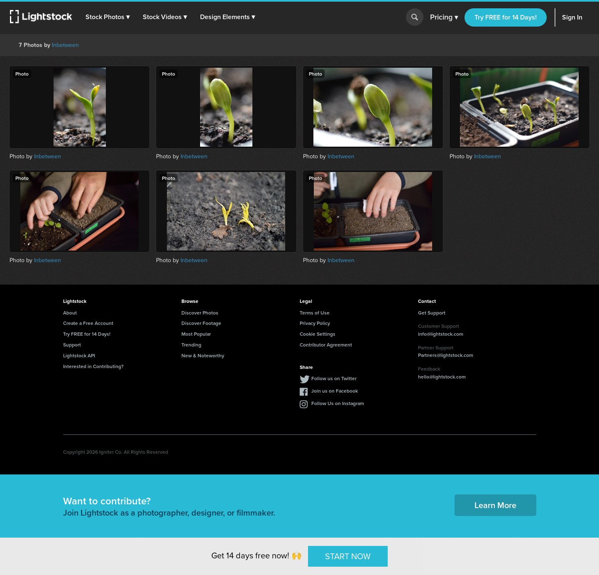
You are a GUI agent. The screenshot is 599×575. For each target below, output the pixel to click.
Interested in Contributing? (93, 366)
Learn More (495, 505)
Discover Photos (199, 312)
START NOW (348, 556)
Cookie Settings (317, 333)
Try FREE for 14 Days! (505, 17)
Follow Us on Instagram (337, 403)
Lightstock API (79, 355)
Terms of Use (315, 312)
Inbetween (65, 45)
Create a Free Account (88, 323)
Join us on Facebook (334, 390)
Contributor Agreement (326, 344)
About (70, 312)
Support (72, 344)
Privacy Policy (315, 323)
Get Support (431, 312)
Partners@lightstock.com (445, 355)
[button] (108, 17)
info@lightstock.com (440, 333)
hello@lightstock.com (442, 376)
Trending (191, 344)
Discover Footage (201, 323)
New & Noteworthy (202, 355)
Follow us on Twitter (334, 378)
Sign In (572, 17)
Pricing (444, 17)
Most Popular (196, 333)
